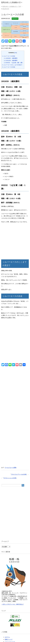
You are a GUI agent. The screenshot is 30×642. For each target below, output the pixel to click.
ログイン (7, 637)
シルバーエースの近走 (8, 56)
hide (15, 52)
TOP (12, 6)
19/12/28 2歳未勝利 (10, 60)
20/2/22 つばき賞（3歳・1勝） (13, 62)
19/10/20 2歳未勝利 (10, 58)
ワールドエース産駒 (10, 467)
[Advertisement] (15, 242)
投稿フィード (8, 639)
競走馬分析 (15, 18)
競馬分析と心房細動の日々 (11, 2)
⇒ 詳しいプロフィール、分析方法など (13, 604)
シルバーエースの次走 (8, 67)
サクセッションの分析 (10, 478)
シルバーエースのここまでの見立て (12, 65)
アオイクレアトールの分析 (18, 474)
